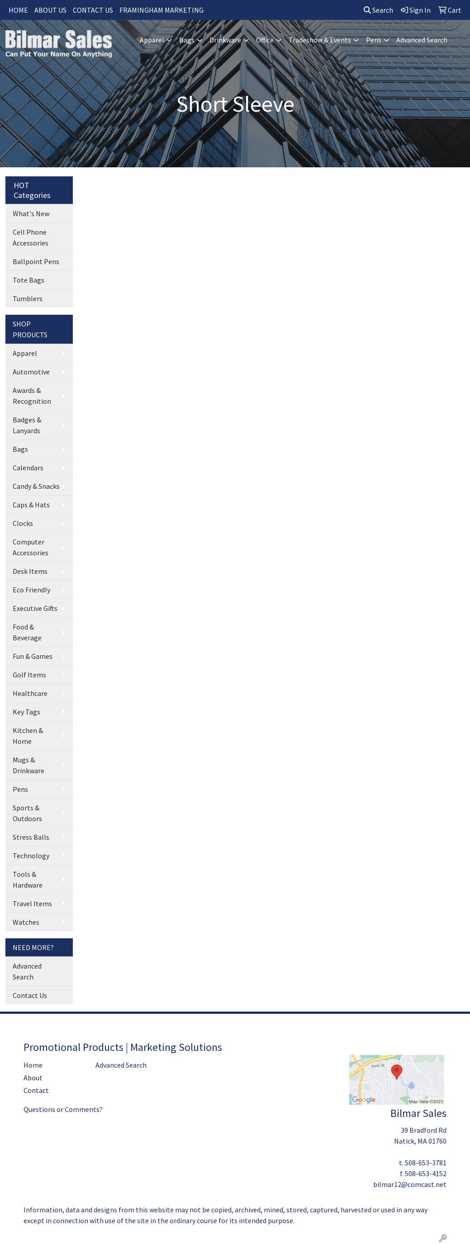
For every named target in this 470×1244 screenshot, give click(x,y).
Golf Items (29, 674)
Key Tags (26, 711)
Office (265, 39)
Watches (26, 922)
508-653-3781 (425, 1162)
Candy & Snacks (36, 486)
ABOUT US (50, 9)
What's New (31, 213)
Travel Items (32, 903)
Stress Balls (31, 837)
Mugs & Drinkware (28, 765)
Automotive (31, 371)
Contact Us (30, 995)
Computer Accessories (30, 547)
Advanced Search (421, 39)
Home (33, 1064)
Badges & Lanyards (27, 425)
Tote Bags (28, 279)
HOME (18, 9)
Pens (373, 39)
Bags (187, 39)
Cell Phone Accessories (30, 237)
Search (378, 9)
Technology (31, 855)
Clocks (23, 523)
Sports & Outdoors (27, 813)
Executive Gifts (35, 608)
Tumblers (28, 298)
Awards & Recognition (32, 396)
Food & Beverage (27, 632)
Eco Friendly (31, 589)
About (33, 1077)
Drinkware (225, 39)
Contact (36, 1090)
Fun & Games (32, 656)
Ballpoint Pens (36, 261)
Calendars (28, 467)
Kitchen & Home (28, 736)
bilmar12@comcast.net (409, 1184)
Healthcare (30, 693)
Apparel (152, 39)
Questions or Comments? (63, 1109)
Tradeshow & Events (320, 39)
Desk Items (30, 571)
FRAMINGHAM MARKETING (161, 9)
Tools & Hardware (28, 879)
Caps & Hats (31, 504)
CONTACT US (93, 9)
